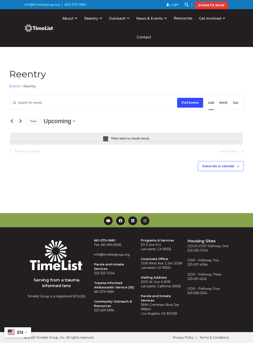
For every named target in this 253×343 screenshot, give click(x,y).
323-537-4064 (197, 265)
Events (14, 86)
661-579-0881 (104, 292)
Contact (144, 37)
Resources (183, 18)
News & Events (149, 18)
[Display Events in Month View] (223, 103)
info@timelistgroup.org (42, 5)
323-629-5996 (104, 310)
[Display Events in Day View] (235, 103)
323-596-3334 (197, 293)
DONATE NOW (211, 5)
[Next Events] (20, 121)
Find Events (190, 102)
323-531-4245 (197, 279)
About (67, 18)
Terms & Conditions (214, 338)
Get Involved (210, 18)
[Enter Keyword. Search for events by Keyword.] (93, 103)
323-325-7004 (104, 273)
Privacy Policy (183, 338)
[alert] (126, 139)
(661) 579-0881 (75, 5)
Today (33, 121)
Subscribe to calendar (218, 166)
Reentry (91, 18)
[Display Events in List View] (211, 103)
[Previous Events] (11, 121)
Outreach (117, 18)
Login (172, 5)
